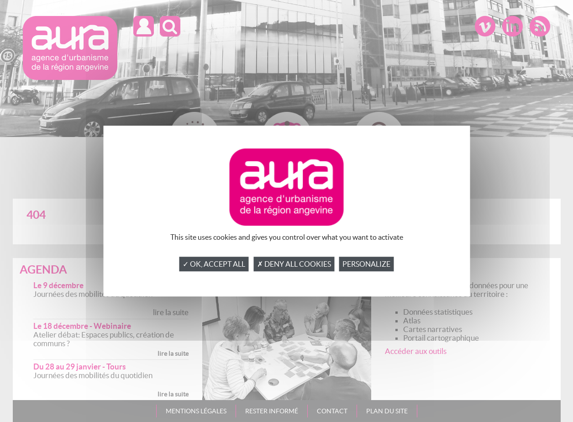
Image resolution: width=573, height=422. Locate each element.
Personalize (366, 264)
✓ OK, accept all (214, 264)
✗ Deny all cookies (294, 264)
